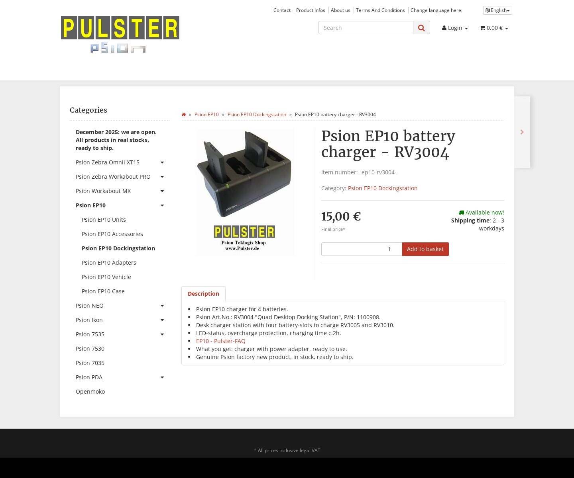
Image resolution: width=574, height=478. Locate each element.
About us (340, 10)
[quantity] (361, 249)
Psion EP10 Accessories (112, 234)
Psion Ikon (122, 320)
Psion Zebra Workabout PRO (122, 177)
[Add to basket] (425, 249)
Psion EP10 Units (104, 219)
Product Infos (310, 10)
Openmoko (90, 391)
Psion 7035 (90, 363)
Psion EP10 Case (103, 291)
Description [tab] (203, 293)
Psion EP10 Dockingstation (383, 188)
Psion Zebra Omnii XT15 (122, 162)
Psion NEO (122, 306)
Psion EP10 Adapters (109, 262)
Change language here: (436, 10)
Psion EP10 (122, 205)
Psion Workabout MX (122, 191)
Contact (282, 10)
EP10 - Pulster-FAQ (221, 341)
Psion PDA (122, 377)
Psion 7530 (90, 348)
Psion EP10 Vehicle (106, 277)
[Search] (365, 27)
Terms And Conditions (380, 10)
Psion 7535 (122, 334)
